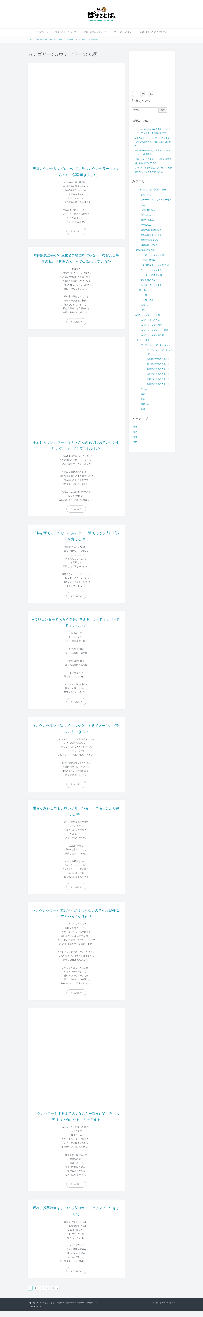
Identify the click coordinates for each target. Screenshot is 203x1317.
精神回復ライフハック (151, 235)
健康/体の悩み (147, 219)
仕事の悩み (146, 214)
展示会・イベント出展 (151, 285)
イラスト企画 (147, 300)
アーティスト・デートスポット (155, 345)
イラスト (145, 295)
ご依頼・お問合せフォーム (94, 32)
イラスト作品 (141, 290)
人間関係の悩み (148, 209)
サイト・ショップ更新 (151, 270)
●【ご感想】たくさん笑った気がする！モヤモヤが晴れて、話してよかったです (153, 142)
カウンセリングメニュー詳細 (154, 330)
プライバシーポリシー (123, 32)
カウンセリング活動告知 (87, 39)
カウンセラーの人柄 (43, 39)
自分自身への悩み (149, 245)
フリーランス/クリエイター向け (156, 199)
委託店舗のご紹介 (149, 280)
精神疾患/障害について (152, 240)
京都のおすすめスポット (158, 359)
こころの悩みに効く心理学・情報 (150, 189)
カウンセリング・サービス (65, 39)
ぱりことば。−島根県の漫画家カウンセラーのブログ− (69, 1309)
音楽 (143, 409)
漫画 (143, 310)
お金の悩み (146, 194)
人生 (143, 204)
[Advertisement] (152, 69)
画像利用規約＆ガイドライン (152, 32)
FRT (173, 1309)
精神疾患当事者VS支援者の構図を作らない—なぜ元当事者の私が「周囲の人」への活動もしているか (76, 261)
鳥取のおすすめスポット (158, 384)
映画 (143, 399)
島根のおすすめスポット (158, 369)
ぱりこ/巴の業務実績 (145, 250)
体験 (143, 394)
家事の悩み (146, 224)
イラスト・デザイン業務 (152, 255)
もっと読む (76, 231)
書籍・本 (145, 404)
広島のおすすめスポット (158, 374)
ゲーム (144, 389)
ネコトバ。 (146, 305)
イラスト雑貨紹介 (149, 260)
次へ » (55, 1294)
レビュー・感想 (142, 340)
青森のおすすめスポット (158, 379)
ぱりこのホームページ (65, 32)
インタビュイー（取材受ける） (155, 265)
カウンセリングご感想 (151, 325)
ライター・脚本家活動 (151, 275)
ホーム (30, 39)
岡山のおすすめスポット (158, 364)
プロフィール (43, 32)
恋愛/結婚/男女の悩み (151, 230)
